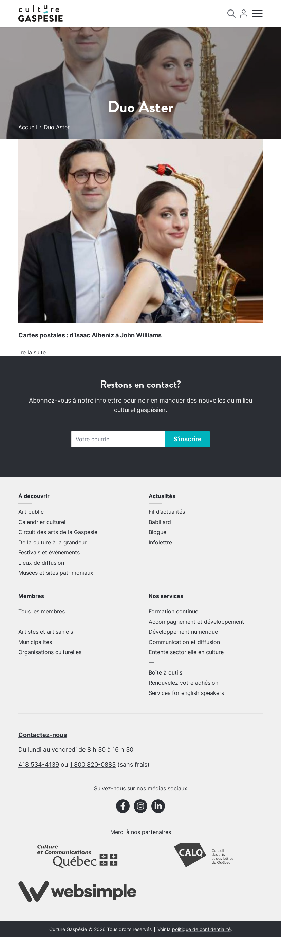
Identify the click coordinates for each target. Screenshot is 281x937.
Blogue (157, 532)
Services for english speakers (186, 692)
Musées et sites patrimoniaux (55, 572)
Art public (31, 511)
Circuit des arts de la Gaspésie (57, 532)
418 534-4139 (38, 764)
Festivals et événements (49, 552)
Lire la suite (31, 352)
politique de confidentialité (201, 929)
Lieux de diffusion (41, 562)
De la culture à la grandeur (52, 542)
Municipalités (35, 642)
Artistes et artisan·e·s (45, 631)
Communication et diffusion (184, 642)
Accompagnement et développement (196, 621)
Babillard (160, 522)
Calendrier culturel (41, 522)
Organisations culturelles (49, 652)
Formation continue (173, 611)
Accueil (27, 127)
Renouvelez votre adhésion (183, 682)
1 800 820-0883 (93, 764)
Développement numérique (183, 631)
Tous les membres (41, 611)
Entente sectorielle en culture (186, 652)
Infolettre (160, 542)
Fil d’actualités (167, 511)
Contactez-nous (42, 734)
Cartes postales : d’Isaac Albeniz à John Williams (90, 335)
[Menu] (257, 13)
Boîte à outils (165, 672)
